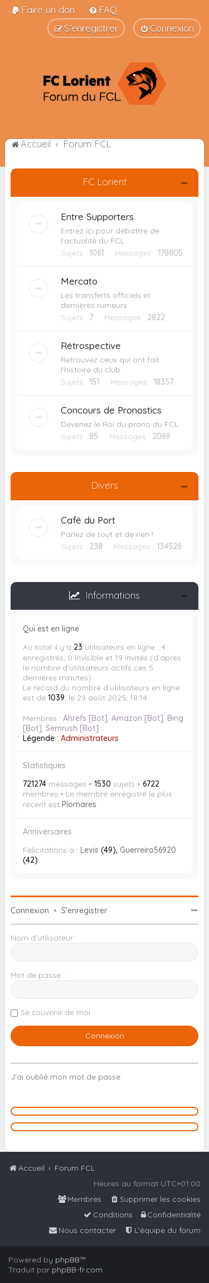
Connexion (30, 911)
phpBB (67, 1260)
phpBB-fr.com (77, 1270)
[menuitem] (42, 9)
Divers (104, 485)
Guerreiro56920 (148, 850)
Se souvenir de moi (55, 1012)
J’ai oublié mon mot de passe (65, 1077)
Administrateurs (90, 738)
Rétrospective (91, 345)
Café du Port (88, 520)
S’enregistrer (84, 911)
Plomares (79, 804)
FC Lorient (104, 181)
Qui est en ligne (51, 629)
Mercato (79, 281)
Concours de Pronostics (111, 410)
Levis (89, 850)
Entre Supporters (97, 216)
